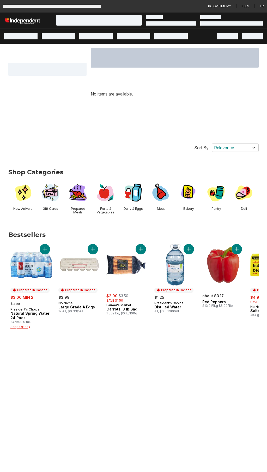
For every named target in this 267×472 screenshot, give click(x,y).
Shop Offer (21, 327)
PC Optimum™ (219, 6)
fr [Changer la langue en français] (262, 6)
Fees (245, 6)
